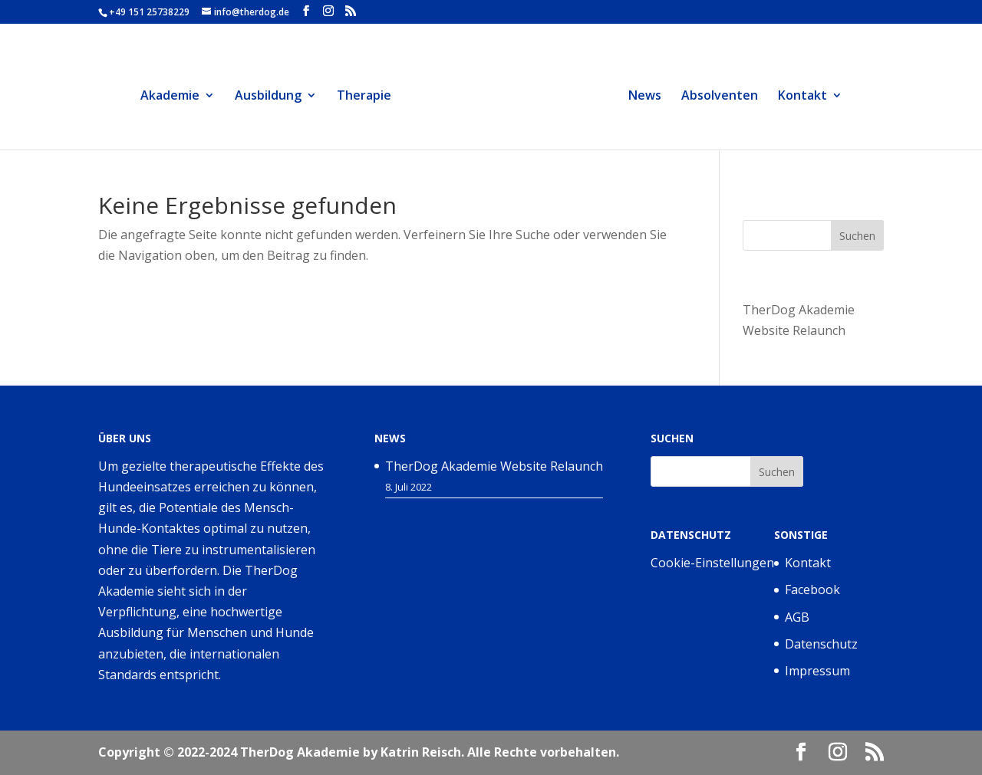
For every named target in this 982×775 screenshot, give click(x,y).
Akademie (160, 96)
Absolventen (728, 96)
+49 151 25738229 (149, 11)
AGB (797, 617)
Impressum (817, 670)
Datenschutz (821, 643)
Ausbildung (259, 96)
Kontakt (810, 96)
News (653, 96)
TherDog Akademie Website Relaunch (494, 466)
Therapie (355, 96)
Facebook (812, 589)
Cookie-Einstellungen (712, 562)
